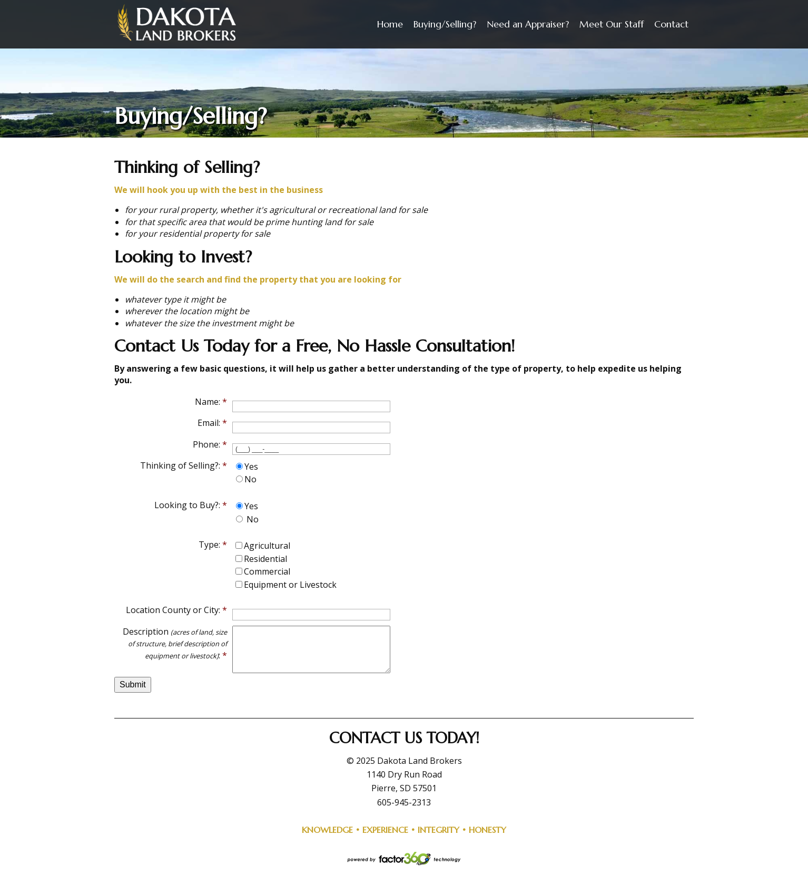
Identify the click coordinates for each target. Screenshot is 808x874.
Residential (265, 559)
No (250, 479)
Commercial (267, 571)
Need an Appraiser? (528, 24)
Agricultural (267, 545)
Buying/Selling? (444, 24)
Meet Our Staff (611, 24)
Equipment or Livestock (290, 584)
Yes (251, 466)
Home (390, 24)
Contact (671, 24)
